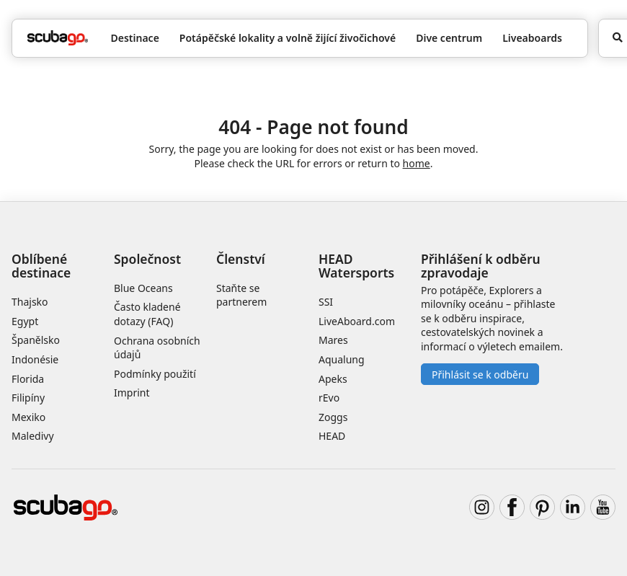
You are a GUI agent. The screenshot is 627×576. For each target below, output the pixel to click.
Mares (333, 340)
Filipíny (28, 397)
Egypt (25, 321)
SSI (326, 302)
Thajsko (30, 302)
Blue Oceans (143, 288)
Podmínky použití (155, 374)
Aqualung (342, 359)
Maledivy (33, 436)
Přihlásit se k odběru (480, 374)
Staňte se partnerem (241, 295)
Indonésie (35, 359)
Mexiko (28, 417)
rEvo (329, 397)
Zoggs (333, 417)
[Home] (57, 37)
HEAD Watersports (356, 265)
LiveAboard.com (357, 321)
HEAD (332, 436)
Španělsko (36, 340)
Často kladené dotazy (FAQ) (147, 314)
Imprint (132, 392)
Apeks (333, 379)
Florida (28, 379)
